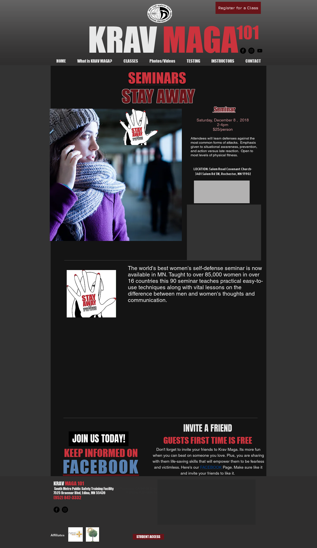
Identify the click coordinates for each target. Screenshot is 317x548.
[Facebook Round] (243, 51)
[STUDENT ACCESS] (148, 537)
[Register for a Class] (238, 8)
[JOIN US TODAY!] (99, 438)
